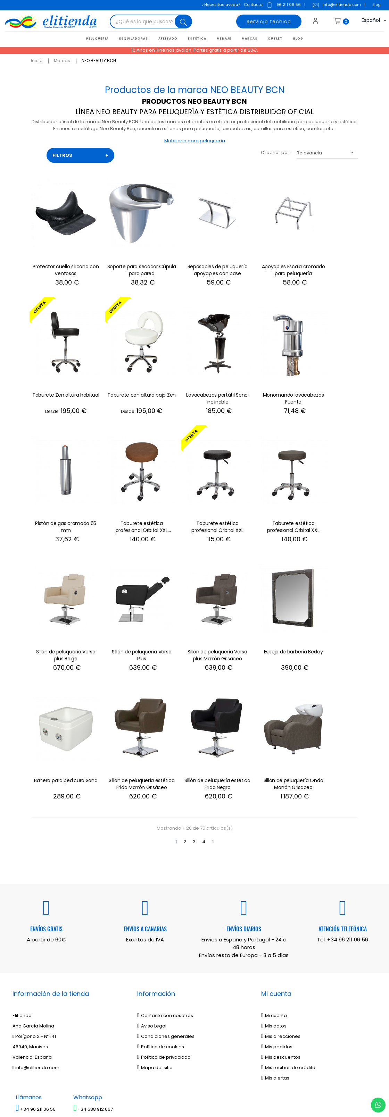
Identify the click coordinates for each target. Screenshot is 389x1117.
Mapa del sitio (155, 893)
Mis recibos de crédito (288, 893)
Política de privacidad (164, 882)
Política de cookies (160, 872)
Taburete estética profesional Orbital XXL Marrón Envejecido (328, 376)
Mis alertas (275, 903)
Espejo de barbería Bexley (61, 605)
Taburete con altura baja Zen (61, 375)
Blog (376, 5)
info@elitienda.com (336, 5)
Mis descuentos (280, 882)
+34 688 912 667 (93, 934)
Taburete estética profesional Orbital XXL (61, 492)
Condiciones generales (165, 861)
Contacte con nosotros (165, 841)
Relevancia (327, 152)
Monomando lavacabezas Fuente (194, 375)
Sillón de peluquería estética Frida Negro (261, 609)
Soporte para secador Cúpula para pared (127, 258)
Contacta (252, 5)
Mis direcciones (280, 861)
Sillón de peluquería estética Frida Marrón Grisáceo (194, 609)
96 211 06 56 (283, 5)
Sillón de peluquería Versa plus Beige (194, 492)
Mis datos (274, 851)
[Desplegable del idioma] (367, 22)
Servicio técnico (268, 22)
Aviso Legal (151, 851)
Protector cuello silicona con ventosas (61, 258)
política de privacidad (65, 996)
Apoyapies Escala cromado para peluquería (261, 259)
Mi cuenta (274, 841)
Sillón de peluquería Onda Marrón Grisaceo (328, 609)
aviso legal (112, 996)
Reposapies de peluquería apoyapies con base (194, 259)
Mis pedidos (276, 872)
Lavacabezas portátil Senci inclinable (128, 375)
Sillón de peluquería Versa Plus (261, 492)
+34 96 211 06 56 (347, 765)
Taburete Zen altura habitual (328, 258)
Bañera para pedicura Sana (128, 609)
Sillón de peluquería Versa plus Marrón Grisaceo (327, 492)
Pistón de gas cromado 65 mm (261, 375)
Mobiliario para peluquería (194, 140)
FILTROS (80, 155)
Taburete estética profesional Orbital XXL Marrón (128, 492)
